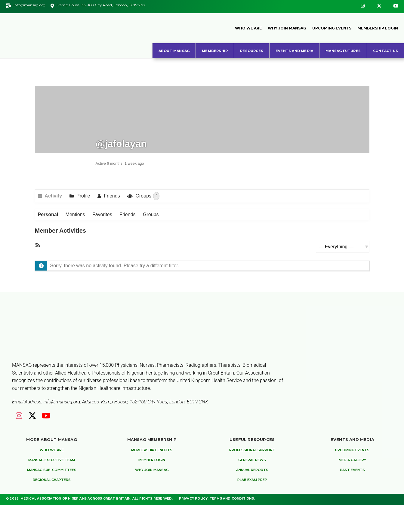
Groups (146, 196)
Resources (251, 51)
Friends (111, 195)
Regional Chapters (52, 480)
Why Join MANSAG (287, 28)
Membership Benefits (151, 450)
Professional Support (252, 450)
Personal (48, 214)
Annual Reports (252, 470)
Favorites (102, 214)
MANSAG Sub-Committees (51, 470)
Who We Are (248, 28)
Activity (53, 195)
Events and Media (294, 51)
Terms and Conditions (232, 498)
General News (252, 460)
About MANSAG (174, 51)
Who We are (52, 450)
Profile (82, 195)
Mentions (75, 214)
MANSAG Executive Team (51, 460)
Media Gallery (352, 460)
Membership (215, 51)
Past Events (352, 470)
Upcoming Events (331, 28)
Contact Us (385, 51)
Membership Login (377, 28)
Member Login (151, 460)
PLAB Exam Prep (252, 480)
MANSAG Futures (343, 51)
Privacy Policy (193, 498)
